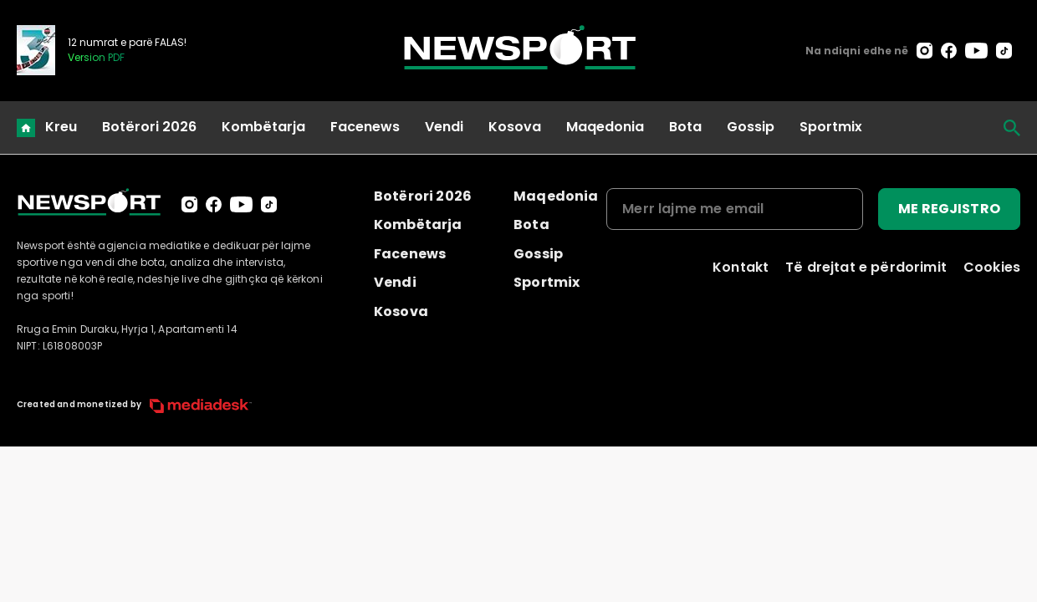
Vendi (444, 126)
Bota (685, 126)
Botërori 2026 (149, 126)
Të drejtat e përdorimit (866, 267)
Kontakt (741, 267)
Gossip (750, 126)
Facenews (365, 126)
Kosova (514, 126)
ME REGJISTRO (949, 208)
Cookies (991, 267)
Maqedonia (605, 126)
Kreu (61, 126)
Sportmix (830, 126)
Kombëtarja (263, 126)
